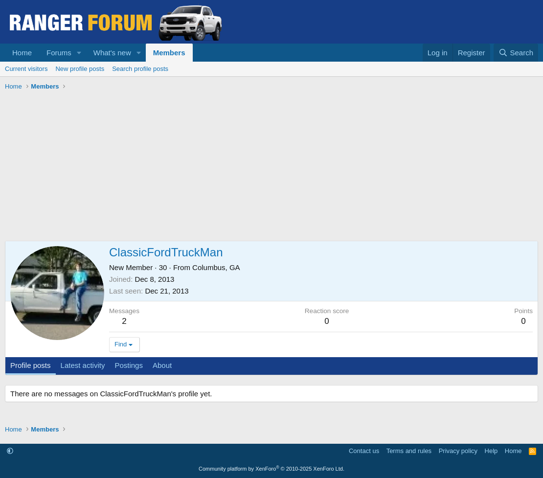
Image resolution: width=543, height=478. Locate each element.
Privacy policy (458, 451)
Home (22, 52)
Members (169, 52)
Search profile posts (140, 68)
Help (491, 451)
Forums (58, 52)
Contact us (364, 451)
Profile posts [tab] (30, 365)
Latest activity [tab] (83, 365)
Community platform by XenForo (271, 469)
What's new (112, 52)
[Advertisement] (271, 167)
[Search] (516, 53)
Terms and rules (408, 451)
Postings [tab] (128, 365)
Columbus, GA (216, 267)
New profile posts (79, 68)
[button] (79, 53)
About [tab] (162, 365)
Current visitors (26, 68)
